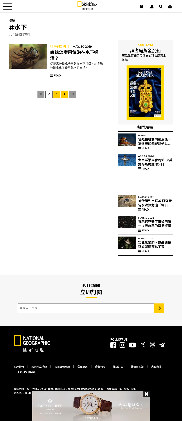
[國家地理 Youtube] (132, 345)
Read (55, 75)
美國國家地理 (39, 366)
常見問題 (82, 366)
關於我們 (19, 366)
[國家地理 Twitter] (143, 345)
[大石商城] (170, 6)
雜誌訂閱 (118, 366)
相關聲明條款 (62, 366)
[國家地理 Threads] (152, 345)
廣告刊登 (100, 366)
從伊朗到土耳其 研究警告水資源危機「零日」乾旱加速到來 (155, 205)
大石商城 (156, 366)
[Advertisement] (145, 184)
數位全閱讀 (137, 366)
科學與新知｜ (60, 46)
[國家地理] (87, 9)
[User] (152, 6)
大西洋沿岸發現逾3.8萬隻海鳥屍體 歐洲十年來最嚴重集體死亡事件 (155, 164)
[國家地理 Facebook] (113, 345)
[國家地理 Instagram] (122, 345)
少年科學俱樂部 (26, 372)
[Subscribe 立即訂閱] (159, 308)
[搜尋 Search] (161, 6)
